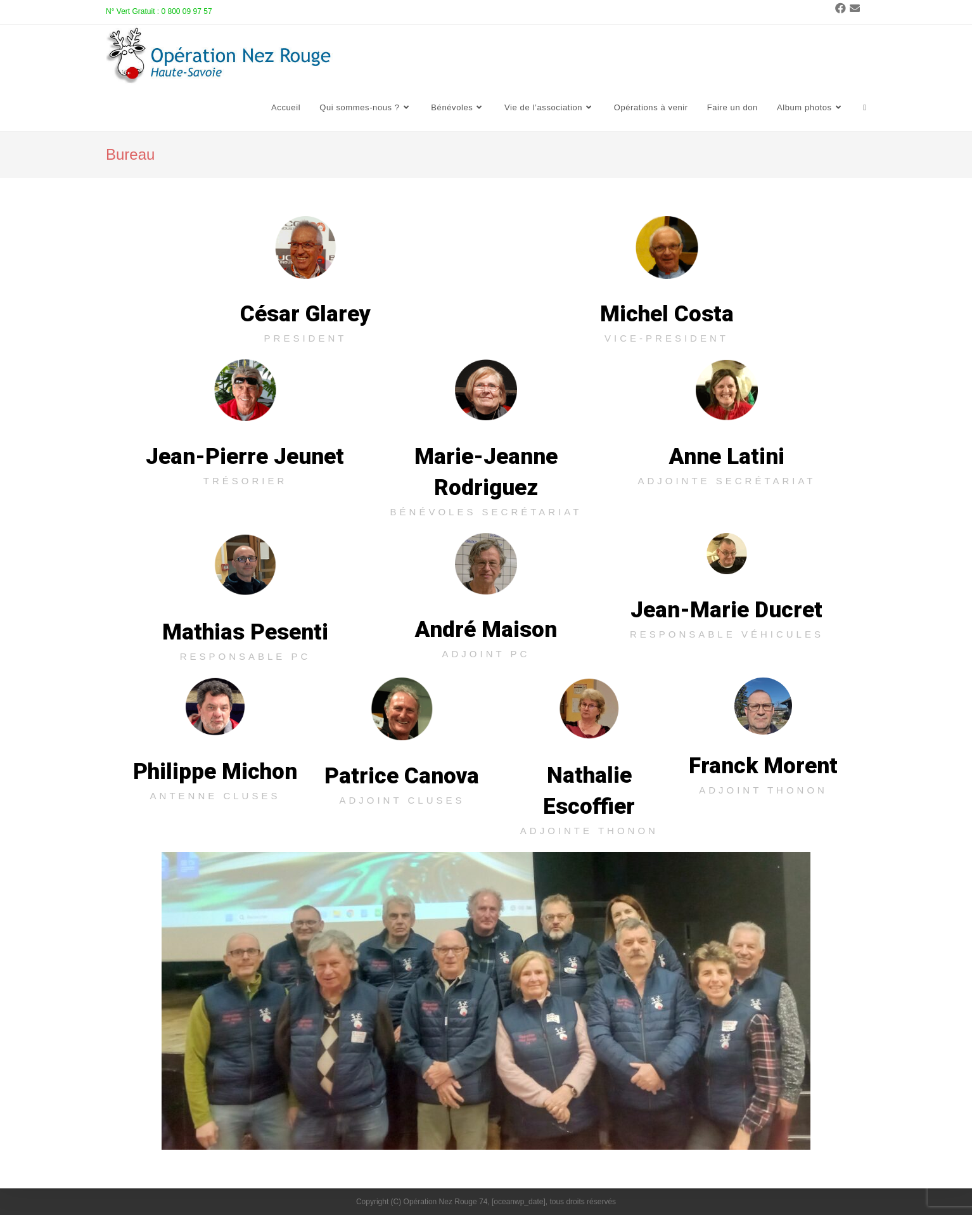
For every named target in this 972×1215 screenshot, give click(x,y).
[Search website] (865, 108)
